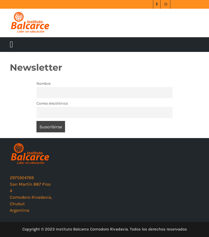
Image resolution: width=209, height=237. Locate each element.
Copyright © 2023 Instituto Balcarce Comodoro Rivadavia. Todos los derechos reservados (104, 229)
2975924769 (22, 177)
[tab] (11, 44)
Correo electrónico (52, 103)
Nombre (43, 83)
